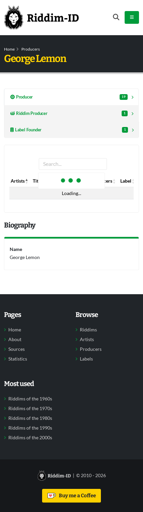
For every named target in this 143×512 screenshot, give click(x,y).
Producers (30, 49)
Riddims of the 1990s (30, 428)
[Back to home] (41, 17)
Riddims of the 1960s (30, 398)
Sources (16, 349)
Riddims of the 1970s (30, 408)
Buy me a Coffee (71, 496)
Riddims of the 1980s (30, 418)
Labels (86, 359)
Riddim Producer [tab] (69, 113)
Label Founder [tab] (69, 130)
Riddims (88, 329)
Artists (87, 339)
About (14, 339)
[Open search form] (116, 17)
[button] (27, 181)
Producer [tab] (69, 97)
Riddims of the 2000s (30, 437)
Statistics (17, 359)
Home (9, 49)
